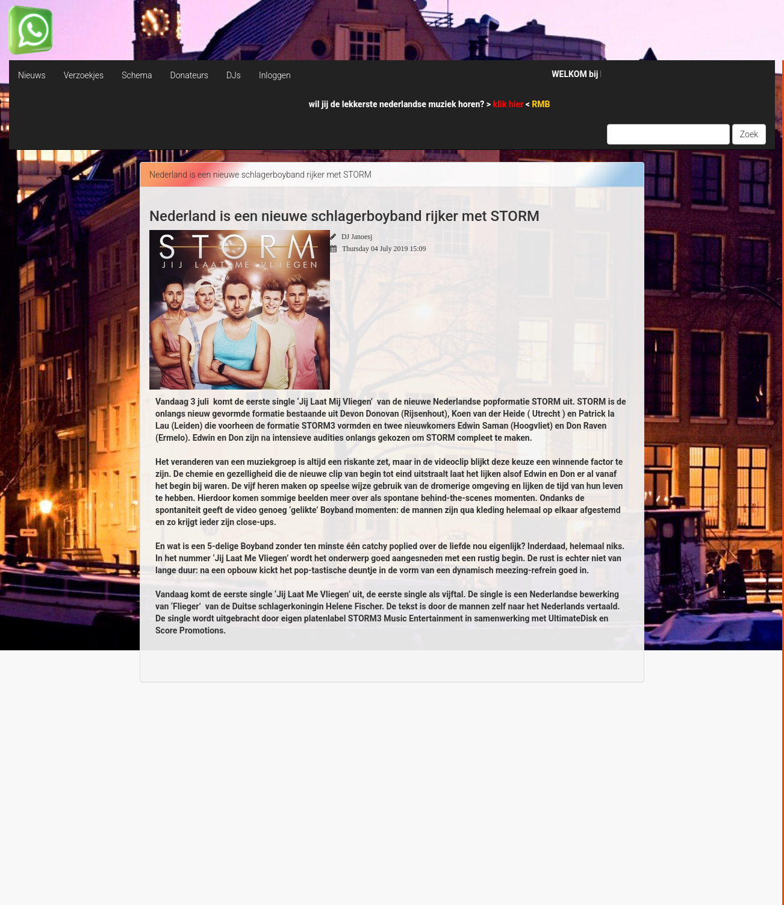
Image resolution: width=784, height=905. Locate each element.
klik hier (509, 104)
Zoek (749, 134)
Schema (137, 75)
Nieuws (32, 75)
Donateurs (189, 75)
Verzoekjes (84, 75)
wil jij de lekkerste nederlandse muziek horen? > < (429, 104)
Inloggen (275, 75)
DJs (233, 75)
